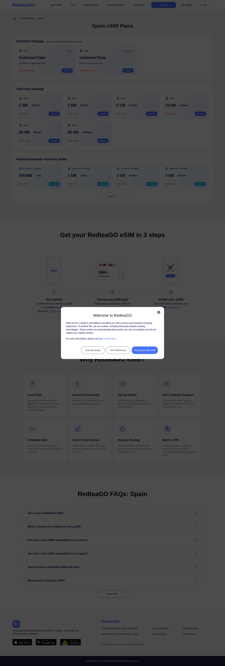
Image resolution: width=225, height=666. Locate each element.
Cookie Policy (109, 338)
